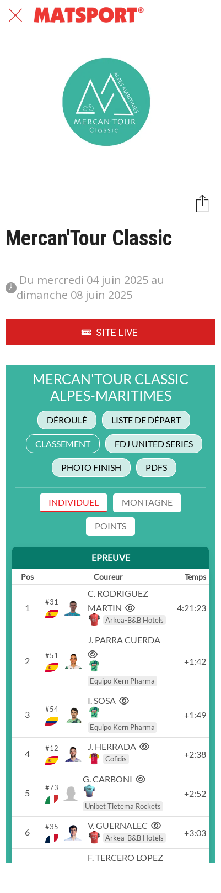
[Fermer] (15, 15)
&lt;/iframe (110, 614)
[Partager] (202, 203)
